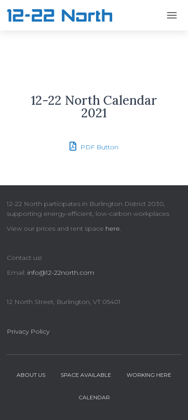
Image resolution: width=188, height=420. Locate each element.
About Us (31, 374)
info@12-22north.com (60, 272)
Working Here (149, 374)
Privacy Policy (28, 331)
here (112, 228)
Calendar (94, 397)
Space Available (86, 374)
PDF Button (94, 146)
